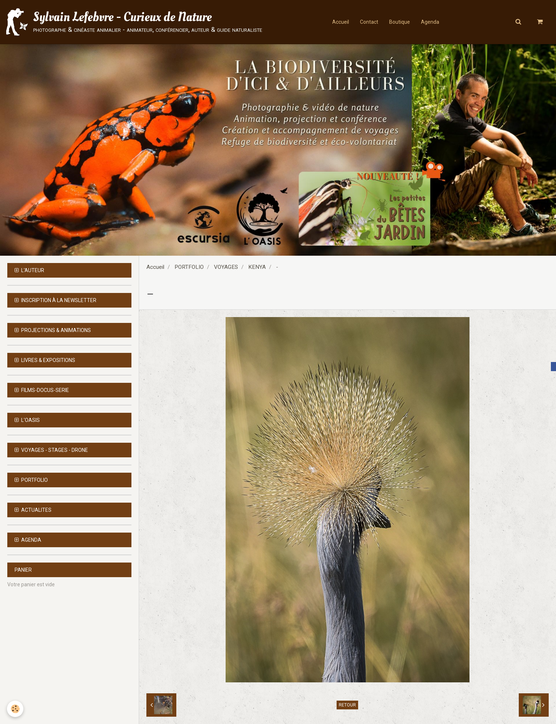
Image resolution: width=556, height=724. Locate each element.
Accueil (340, 22)
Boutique (399, 22)
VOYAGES (226, 267)
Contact (369, 22)
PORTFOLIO (189, 267)
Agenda (430, 22)
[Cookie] (15, 709)
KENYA (257, 267)
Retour (347, 705)
